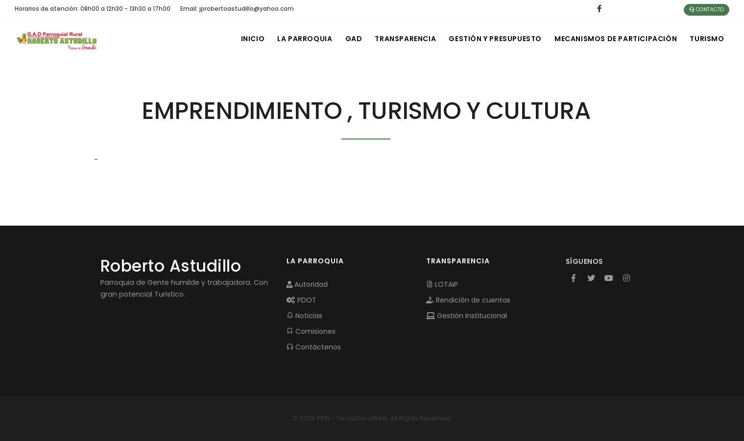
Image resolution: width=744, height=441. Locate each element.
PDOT (301, 300)
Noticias (304, 316)
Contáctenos (314, 347)
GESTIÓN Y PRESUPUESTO (490, 39)
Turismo (706, 39)
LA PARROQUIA (294, 39)
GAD (345, 39)
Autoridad (307, 284)
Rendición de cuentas (468, 300)
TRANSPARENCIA (399, 39)
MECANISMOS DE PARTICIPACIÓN (613, 39)
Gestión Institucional (466, 316)
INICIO (241, 39)
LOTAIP (442, 284)
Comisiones (311, 331)
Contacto (706, 9)
